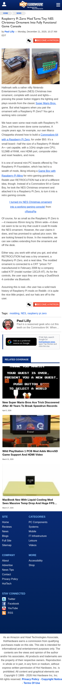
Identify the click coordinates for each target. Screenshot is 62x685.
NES (23, 313)
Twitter (11, 599)
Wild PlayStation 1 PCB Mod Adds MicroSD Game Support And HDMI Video (30, 453)
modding (14, 313)
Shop (32, 565)
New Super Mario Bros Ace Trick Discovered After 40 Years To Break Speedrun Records (30, 404)
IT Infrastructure (38, 536)
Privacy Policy (10, 579)
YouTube (13, 608)
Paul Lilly (24, 320)
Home (5, 522)
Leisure (33, 540)
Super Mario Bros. (46, 103)
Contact (6, 574)
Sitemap (6, 545)
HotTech (6, 583)
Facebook (13, 603)
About (5, 560)
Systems (33, 526)
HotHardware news (47, 342)
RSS (10, 612)
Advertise (7, 565)
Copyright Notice (51, 679)
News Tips (8, 569)
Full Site (6, 540)
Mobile (32, 531)
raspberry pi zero (37, 313)
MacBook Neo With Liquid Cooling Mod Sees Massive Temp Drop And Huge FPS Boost (28, 501)
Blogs (5, 536)
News (19, 13)
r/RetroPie (30, 211)
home (5, 13)
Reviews (7, 526)
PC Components (38, 522)
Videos (32, 545)
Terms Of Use (32, 683)
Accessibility (36, 560)
